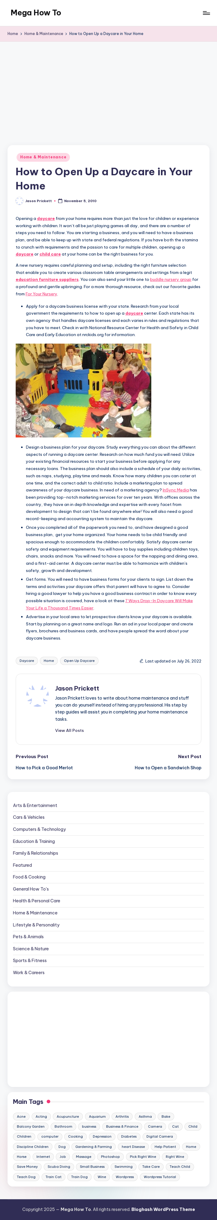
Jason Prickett (77, 688)
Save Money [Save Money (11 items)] (27, 1166)
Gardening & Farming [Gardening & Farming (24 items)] (93, 1147)
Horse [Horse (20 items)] (22, 1157)
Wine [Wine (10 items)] (102, 1177)
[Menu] (206, 13)
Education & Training (34, 841)
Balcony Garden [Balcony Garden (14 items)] (31, 1126)
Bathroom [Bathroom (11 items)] (63, 1126)
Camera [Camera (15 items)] (155, 1126)
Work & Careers (29, 972)
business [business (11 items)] (89, 1126)
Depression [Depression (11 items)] (102, 1136)
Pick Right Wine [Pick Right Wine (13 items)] (143, 1157)
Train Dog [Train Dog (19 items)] (79, 1177)
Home (49, 661)
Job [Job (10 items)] (63, 1157)
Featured (22, 865)
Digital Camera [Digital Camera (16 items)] (159, 1136)
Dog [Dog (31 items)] (62, 1147)
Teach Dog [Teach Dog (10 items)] (26, 1177)
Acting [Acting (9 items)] (41, 1116)
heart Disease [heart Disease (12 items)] (133, 1147)
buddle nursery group (170, 279)
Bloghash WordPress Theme (163, 1209)
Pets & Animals (28, 936)
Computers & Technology (39, 829)
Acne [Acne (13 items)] (21, 1116)
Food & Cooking (29, 877)
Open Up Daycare (79, 661)
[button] (69, 730)
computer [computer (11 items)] (49, 1136)
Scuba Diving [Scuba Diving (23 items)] (59, 1166)
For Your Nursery (41, 294)
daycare (46, 218)
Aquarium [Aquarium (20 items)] (97, 1116)
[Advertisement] (108, 87)
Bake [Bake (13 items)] (166, 1116)
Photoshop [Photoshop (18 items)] (110, 1157)
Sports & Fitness (30, 960)
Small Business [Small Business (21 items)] (92, 1166)
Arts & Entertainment (35, 805)
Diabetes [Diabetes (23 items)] (129, 1136)
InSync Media (176, 490)
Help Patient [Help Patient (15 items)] (165, 1147)
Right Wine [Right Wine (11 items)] (175, 1157)
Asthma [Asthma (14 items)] (145, 1116)
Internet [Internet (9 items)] (43, 1157)
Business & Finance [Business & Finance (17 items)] (122, 1126)
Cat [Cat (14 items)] (175, 1126)
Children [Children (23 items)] (24, 1136)
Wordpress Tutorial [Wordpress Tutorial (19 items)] (160, 1177)
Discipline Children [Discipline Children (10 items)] (33, 1147)
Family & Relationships (35, 853)
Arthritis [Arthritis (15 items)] (122, 1116)
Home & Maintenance (43, 157)
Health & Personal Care (36, 901)
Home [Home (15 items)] (191, 1147)
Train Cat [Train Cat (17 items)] (53, 1177)
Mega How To (36, 12)
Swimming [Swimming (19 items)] (124, 1166)
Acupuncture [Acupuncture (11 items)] (68, 1116)
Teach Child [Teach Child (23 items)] (180, 1166)
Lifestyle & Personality (36, 925)
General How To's (31, 889)
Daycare (27, 661)
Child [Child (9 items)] (192, 1126)
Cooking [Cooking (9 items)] (75, 1136)
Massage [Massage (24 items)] (83, 1157)
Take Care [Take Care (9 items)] (151, 1166)
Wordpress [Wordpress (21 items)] (125, 1177)
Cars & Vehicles (29, 817)
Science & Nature (31, 949)
